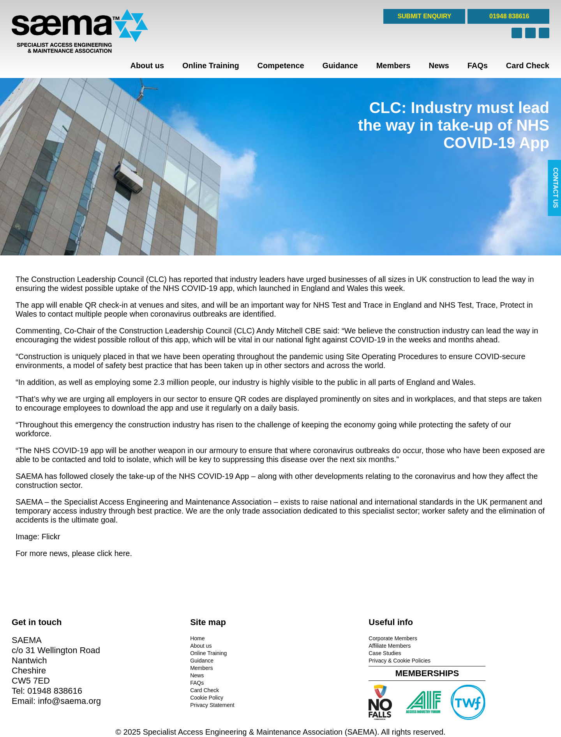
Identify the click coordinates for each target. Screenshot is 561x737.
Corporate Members (310, 637)
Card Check (527, 65)
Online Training (210, 65)
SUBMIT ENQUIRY (424, 16)
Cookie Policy (165, 697)
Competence (281, 65)
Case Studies (302, 652)
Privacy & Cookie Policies (317, 660)
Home (156, 637)
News (439, 65)
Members (393, 65)
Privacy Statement (171, 704)
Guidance (340, 65)
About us (147, 65)
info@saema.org (69, 700)
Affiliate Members (307, 645)
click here (113, 553)
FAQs (478, 65)
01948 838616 (508, 16)
